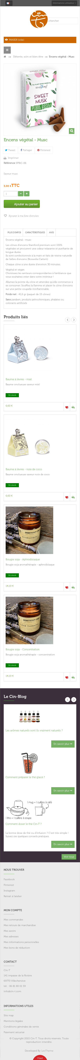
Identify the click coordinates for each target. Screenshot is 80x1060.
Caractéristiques (35, 232)
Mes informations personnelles (21, 942)
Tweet (10, 150)
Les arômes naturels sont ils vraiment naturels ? (34, 730)
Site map (9, 1015)
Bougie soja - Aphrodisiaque (23, 559)
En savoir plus (63, 743)
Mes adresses (11, 936)
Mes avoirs (10, 930)
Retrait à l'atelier (13, 896)
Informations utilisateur (64, 3)
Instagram (9, 890)
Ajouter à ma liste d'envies (23, 215)
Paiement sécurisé (14, 1032)
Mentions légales (13, 1021)
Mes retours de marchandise (20, 925)
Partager (26, 150)
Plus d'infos (14, 232)
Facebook (9, 879)
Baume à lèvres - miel (19, 379)
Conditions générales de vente (21, 1026)
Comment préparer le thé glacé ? (25, 777)
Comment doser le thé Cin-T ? (23, 824)
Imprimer (13, 157)
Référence (9, 163)
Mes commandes (13, 919)
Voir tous (69, 856)
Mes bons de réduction (17, 947)
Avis (51, 232)
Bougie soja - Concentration (22, 649)
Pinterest (43, 150)
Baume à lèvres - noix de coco (24, 469)
